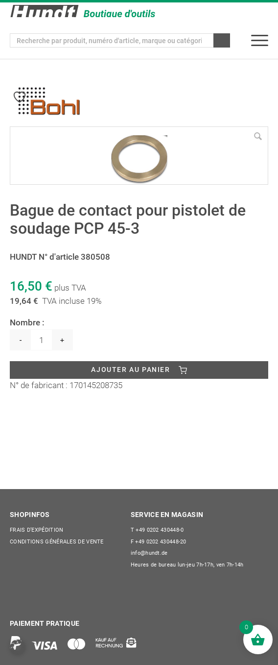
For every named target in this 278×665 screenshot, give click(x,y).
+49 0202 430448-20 (158, 541)
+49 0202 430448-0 (157, 530)
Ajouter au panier (130, 369)
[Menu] (259, 40)
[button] (17, 647)
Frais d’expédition (36, 530)
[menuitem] (259, 40)
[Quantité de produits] (41, 339)
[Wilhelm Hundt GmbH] (83, 11)
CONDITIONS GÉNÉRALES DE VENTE (57, 541)
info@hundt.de (149, 553)
